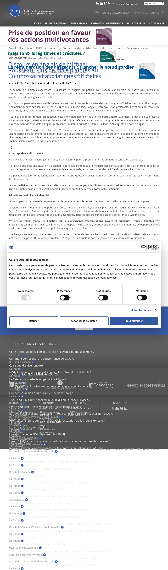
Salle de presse (136, 23)
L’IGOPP (37, 23)
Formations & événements (107, 23)
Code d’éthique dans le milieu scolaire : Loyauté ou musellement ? (51, 352)
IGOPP (31, 10)
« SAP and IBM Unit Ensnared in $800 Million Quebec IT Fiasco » (49, 400)
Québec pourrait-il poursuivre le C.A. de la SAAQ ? (41, 393)
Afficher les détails (140, 310)
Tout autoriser (134, 320)
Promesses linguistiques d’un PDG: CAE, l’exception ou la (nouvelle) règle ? (57, 420)
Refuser (34, 320)
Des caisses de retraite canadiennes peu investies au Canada (48, 496)
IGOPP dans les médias (47, 48)
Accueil (12, 48)
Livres (42, 425)
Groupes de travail (19, 425)
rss (109, 4)
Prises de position (56, 23)
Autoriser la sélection (84, 320)
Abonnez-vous (131, 4)
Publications (79, 23)
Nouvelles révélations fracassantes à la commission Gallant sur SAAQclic (56, 448)
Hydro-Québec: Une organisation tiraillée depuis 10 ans (45, 407)
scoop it (105, 4)
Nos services (156, 23)
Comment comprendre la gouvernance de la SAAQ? (42, 359)
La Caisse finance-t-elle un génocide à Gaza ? (37, 379)
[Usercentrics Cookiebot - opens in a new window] (144, 247)
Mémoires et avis (47, 429)
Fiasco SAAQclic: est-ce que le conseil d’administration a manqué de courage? (59, 441)
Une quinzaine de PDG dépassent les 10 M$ (37, 434)
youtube (101, 4)
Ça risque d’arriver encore (26, 365)
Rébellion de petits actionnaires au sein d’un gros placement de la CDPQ (56, 455)
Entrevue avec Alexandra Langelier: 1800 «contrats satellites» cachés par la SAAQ (61, 414)
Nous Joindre (118, 4)
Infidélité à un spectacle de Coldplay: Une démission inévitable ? (50, 372)
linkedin (97, 4)
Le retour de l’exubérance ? (26, 427)
